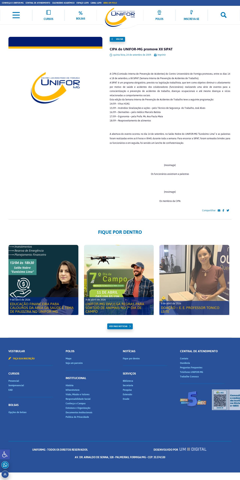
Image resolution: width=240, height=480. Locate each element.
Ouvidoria (185, 363)
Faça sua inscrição (21, 358)
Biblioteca (128, 381)
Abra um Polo (110, 3)
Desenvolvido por (120, 457)
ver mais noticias (118, 326)
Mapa (68, 358)
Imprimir (160, 55)
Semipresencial (16, 385)
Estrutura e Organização (78, 408)
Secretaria (128, 385)
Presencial (13, 381)
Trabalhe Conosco (189, 376)
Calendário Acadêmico (63, 3)
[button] (5, 454)
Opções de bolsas (17, 412)
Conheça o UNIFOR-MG (13, 3)
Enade (126, 399)
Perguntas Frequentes (191, 367)
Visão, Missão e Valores (77, 394)
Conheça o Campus (76, 403)
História (70, 385)
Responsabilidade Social (78, 399)
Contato (184, 358)
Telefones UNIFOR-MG (191, 372)
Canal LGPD (96, 3)
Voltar (117, 39)
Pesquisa (127, 390)
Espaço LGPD (82, 3)
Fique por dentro (131, 358)
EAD (10, 390)
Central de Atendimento (38, 3)
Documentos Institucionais (79, 412)
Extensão (127, 394)
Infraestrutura (73, 390)
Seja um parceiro (74, 363)
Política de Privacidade (77, 417)
